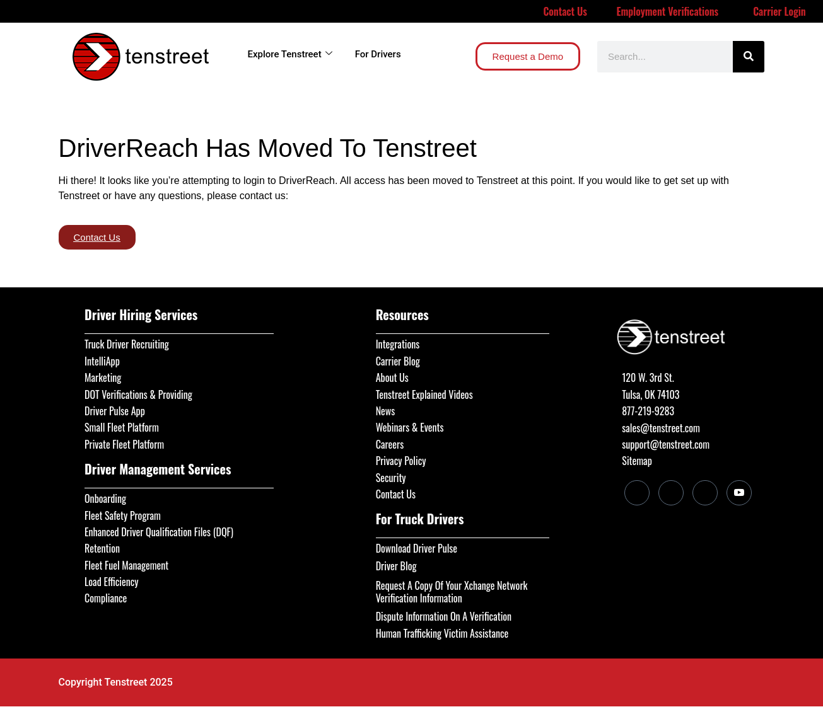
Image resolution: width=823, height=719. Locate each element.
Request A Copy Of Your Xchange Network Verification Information (452, 592)
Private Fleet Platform (124, 444)
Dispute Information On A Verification (443, 616)
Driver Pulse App (115, 410)
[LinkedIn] (637, 492)
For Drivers (378, 54)
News (385, 410)
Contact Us (565, 11)
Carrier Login (779, 11)
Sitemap (636, 460)
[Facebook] (671, 492)
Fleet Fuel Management (126, 565)
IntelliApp (102, 361)
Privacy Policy (401, 460)
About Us (392, 377)
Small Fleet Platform (122, 427)
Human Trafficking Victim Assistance (442, 633)
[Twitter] (705, 492)
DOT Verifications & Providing (138, 394)
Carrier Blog (398, 361)
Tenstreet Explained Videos (424, 394)
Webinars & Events (410, 427)
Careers (390, 444)
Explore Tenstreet (290, 54)
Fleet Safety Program (123, 515)
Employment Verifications (667, 11)
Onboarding (105, 498)
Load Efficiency (112, 581)
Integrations (398, 344)
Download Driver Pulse (416, 548)
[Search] (748, 56)
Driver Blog (396, 565)
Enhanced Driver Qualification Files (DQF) (159, 531)
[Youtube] (739, 492)
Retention (102, 548)
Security (391, 477)
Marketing (103, 377)
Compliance (106, 598)
